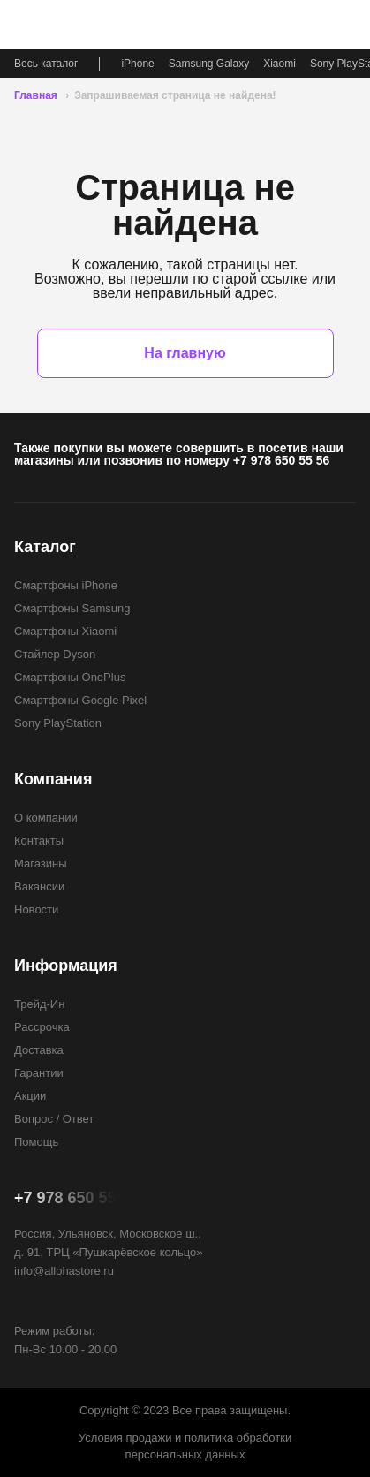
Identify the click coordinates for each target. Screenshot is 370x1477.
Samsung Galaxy (209, 63)
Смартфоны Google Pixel (80, 700)
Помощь (36, 1141)
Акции (30, 1095)
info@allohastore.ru (64, 1270)
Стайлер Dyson (54, 654)
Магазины (40, 863)
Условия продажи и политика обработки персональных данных (185, 1446)
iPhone (137, 63)
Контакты (39, 840)
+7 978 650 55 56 (281, 460)
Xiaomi (279, 63)
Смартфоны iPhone (65, 585)
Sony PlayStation (58, 723)
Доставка (39, 1050)
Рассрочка (42, 1027)
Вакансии (39, 886)
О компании (46, 817)
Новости (36, 909)
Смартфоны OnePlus (69, 677)
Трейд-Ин (39, 1004)
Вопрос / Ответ (54, 1118)
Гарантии (39, 1072)
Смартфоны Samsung (72, 608)
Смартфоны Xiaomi (65, 631)
